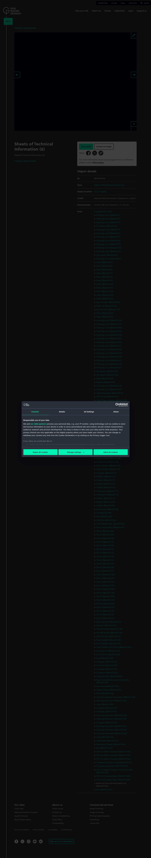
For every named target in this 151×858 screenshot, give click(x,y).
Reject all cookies (40, 452)
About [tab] (116, 412)
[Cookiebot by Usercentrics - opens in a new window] (117, 404)
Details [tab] (62, 412)
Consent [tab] (35, 412)
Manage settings (75, 452)
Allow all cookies (110, 452)
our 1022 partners (38, 424)
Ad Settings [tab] (89, 412)
